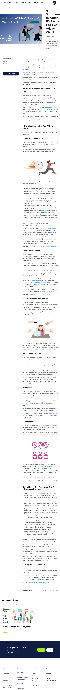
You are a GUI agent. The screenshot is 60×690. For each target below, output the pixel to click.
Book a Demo (54, 2)
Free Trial (50, 650)
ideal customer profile (46, 466)
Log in (45, 3)
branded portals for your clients (41, 282)
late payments (48, 107)
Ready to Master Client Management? (39, 582)
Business (7, 7)
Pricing (42, 2)
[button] (10, 3)
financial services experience (32, 402)
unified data (45, 210)
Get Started (49, 3)
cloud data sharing (35, 280)
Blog (3, 7)
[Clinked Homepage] (5, 2)
